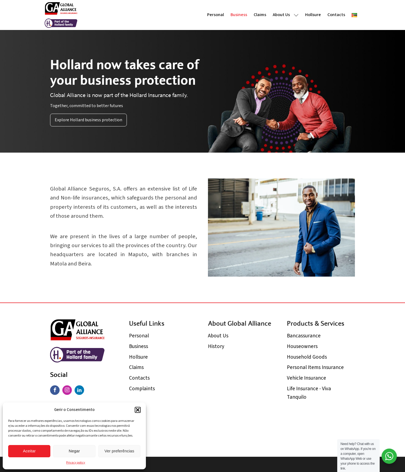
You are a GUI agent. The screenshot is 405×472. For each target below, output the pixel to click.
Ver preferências (119, 451)
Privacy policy (75, 462)
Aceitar (29, 451)
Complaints (142, 388)
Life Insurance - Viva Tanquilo (309, 393)
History (216, 346)
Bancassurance (304, 336)
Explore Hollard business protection (88, 120)
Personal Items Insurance (315, 367)
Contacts (336, 15)
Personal (215, 15)
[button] (137, 410)
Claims (260, 15)
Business (239, 15)
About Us (286, 15)
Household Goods (307, 357)
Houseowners (302, 346)
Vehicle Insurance (306, 378)
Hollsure (313, 15)
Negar (74, 451)
